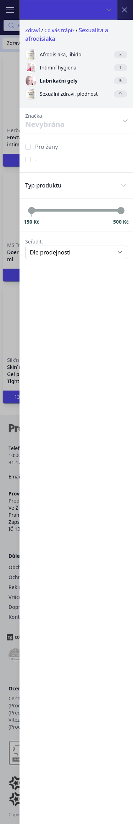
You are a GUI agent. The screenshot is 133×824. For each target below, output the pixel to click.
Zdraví (32, 30)
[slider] (31, 210)
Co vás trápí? (59, 30)
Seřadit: (34, 241)
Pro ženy (46, 147)
